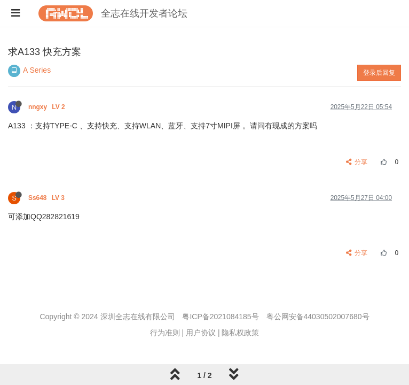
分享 (357, 162)
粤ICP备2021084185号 (220, 316)
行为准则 (165, 332)
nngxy (47, 107)
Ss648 (47, 198)
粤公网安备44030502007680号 (317, 316)
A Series (37, 70)
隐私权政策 (240, 332)
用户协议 (201, 332)
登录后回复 (379, 72)
